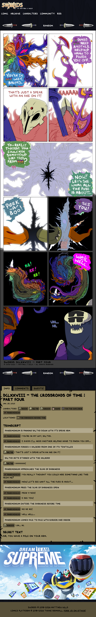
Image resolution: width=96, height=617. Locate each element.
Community (47, 13)
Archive (15, 13)
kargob (10, 525)
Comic (4, 13)
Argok (25, 409)
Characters (30, 13)
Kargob (46, 409)
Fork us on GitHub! (75, 610)
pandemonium (13, 436)
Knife (57, 409)
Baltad (35, 409)
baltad (10, 452)
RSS (59, 13)
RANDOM (48, 25)
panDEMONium (13, 412)
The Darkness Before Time (33, 418)
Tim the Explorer (73, 409)
